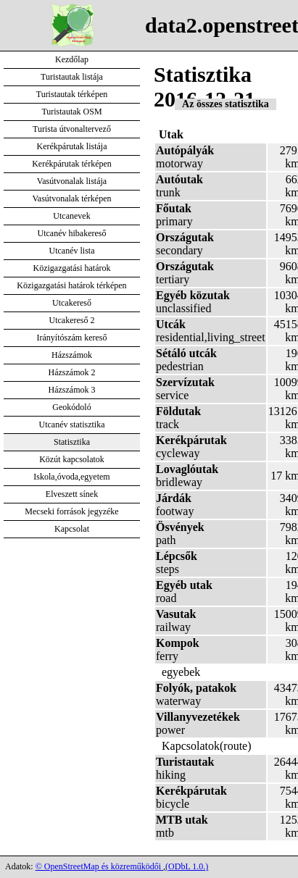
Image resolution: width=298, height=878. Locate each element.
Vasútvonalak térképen (72, 198)
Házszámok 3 (72, 390)
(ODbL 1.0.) (186, 866)
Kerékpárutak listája (72, 146)
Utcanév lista (72, 251)
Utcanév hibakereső (72, 233)
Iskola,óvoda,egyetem (71, 477)
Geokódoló (71, 407)
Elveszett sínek (72, 494)
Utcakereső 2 (72, 320)
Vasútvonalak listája (72, 181)
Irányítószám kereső (72, 338)
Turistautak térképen (72, 94)
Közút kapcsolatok (71, 459)
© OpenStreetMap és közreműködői (99, 866)
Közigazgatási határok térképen (71, 285)
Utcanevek (71, 216)
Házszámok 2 (72, 372)
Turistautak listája (72, 77)
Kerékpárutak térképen (72, 164)
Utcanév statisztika (72, 424)
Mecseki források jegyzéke (71, 511)
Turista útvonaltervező (72, 129)
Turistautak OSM (71, 111)
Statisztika (72, 442)
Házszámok (71, 355)
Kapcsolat (71, 529)
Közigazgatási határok (72, 268)
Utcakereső (71, 303)
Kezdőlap (71, 59)
